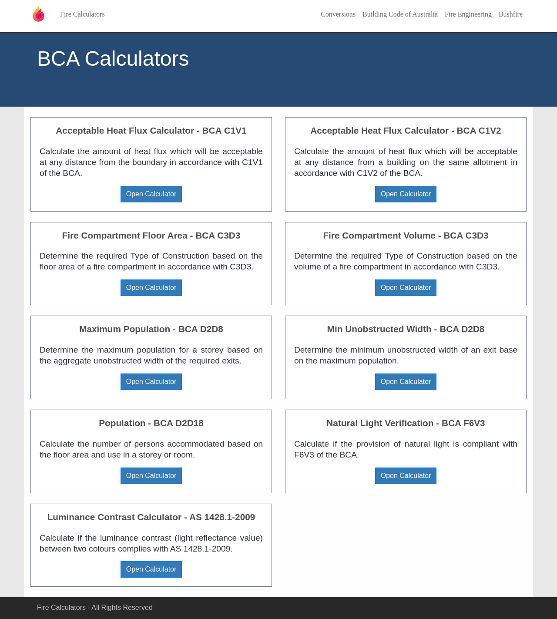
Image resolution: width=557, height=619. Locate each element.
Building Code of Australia (400, 14)
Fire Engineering (468, 14)
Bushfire (511, 14)
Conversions (338, 14)
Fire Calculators (82, 14)
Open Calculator (151, 194)
